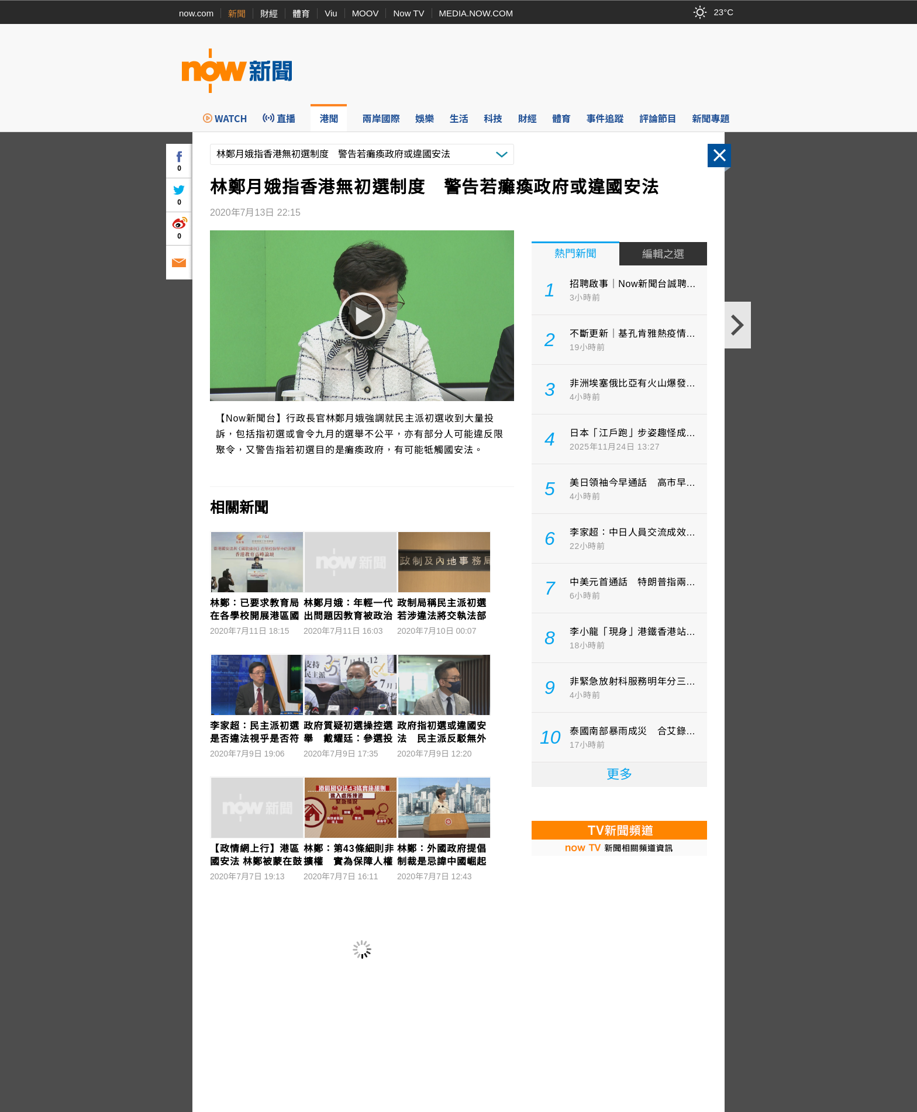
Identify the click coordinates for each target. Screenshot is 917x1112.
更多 (619, 774)
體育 (301, 14)
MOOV (365, 13)
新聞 (237, 14)
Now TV (408, 13)
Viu (331, 13)
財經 (269, 14)
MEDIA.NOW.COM (476, 13)
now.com (196, 13)
